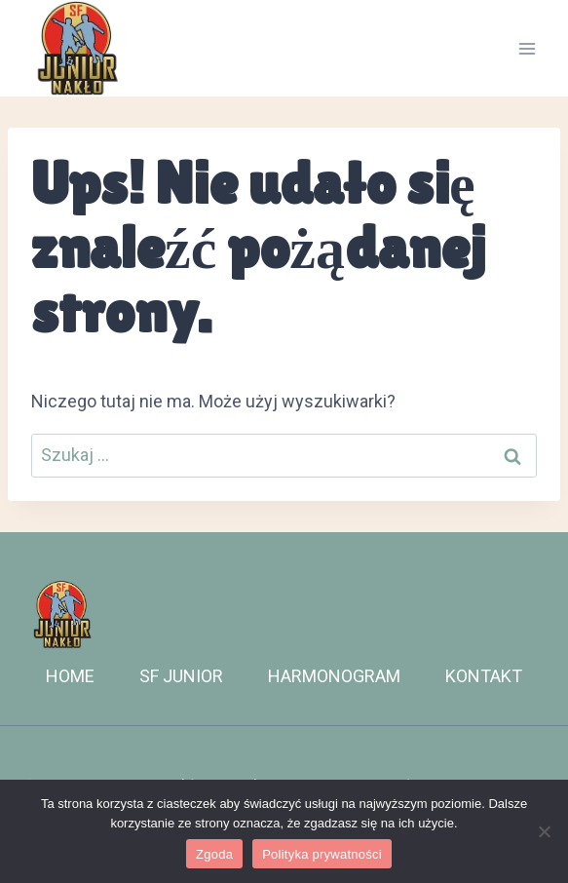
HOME (70, 676)
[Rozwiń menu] (527, 48)
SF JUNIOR (181, 676)
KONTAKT (483, 676)
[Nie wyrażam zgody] (543, 831)
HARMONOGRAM (334, 676)
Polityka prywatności (322, 854)
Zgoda (214, 854)
